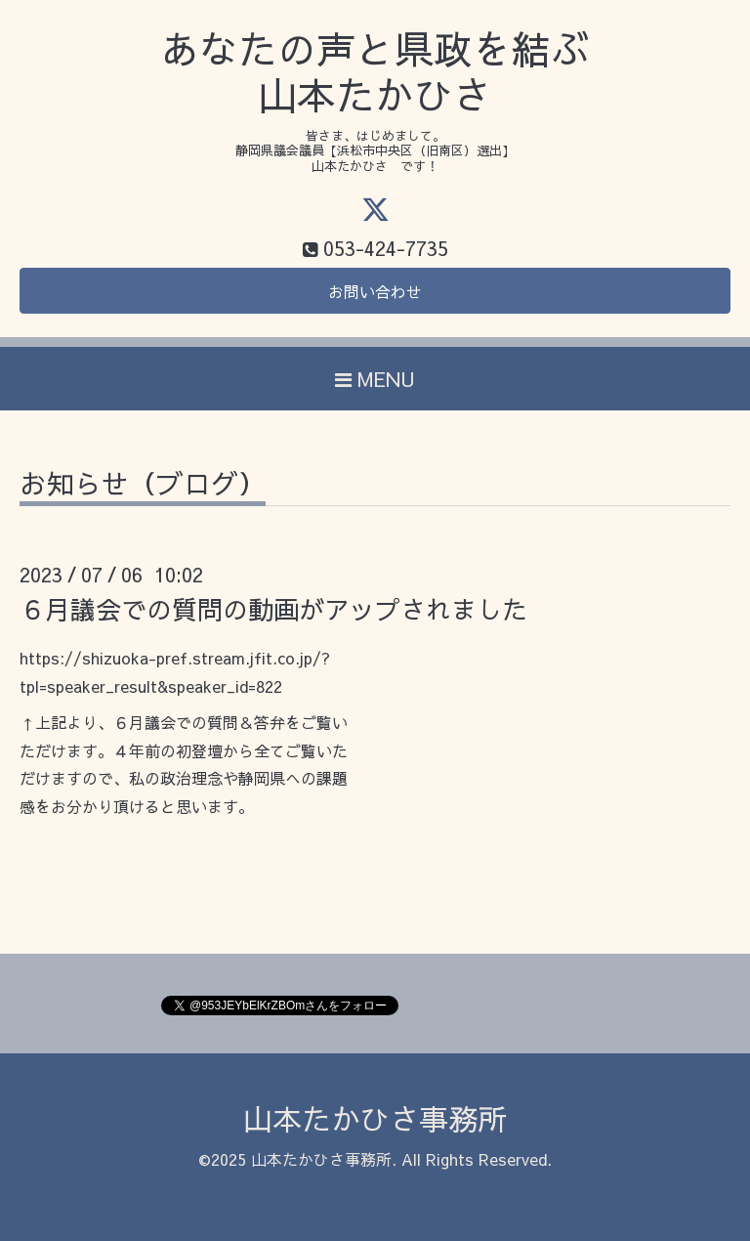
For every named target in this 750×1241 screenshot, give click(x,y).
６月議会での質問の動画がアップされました (273, 608)
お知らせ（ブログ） (143, 486)
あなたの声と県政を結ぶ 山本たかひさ (375, 71)
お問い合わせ (375, 291)
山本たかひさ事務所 (375, 1118)
